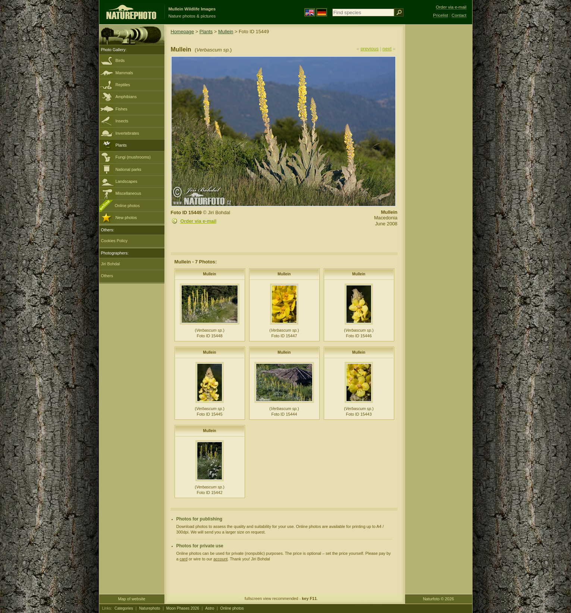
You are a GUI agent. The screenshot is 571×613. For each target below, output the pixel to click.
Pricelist (440, 15)
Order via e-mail (199, 221)
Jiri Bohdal (110, 264)
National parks (129, 169)
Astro (209, 608)
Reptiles (123, 84)
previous (370, 48)
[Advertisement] (438, 144)
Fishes (122, 109)
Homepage (182, 31)
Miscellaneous (128, 193)
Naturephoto (149, 608)
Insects (122, 121)
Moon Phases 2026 (182, 608)
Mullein (225, 31)
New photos (126, 217)
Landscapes (127, 181)
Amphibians (126, 96)
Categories (123, 608)
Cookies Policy (114, 240)
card (184, 559)
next (387, 48)
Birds (120, 60)
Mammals (124, 73)
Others (107, 275)
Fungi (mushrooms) (133, 157)
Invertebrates (127, 133)
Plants (121, 145)
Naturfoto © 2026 (438, 599)
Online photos (127, 205)
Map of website (131, 599)
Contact (459, 15)
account (220, 559)
